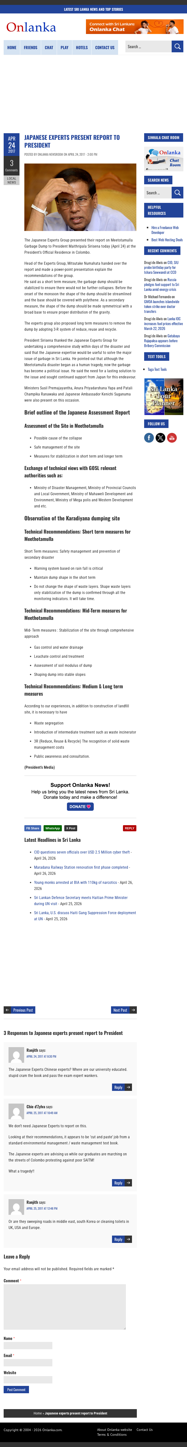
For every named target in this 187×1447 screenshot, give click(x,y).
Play (64, 47)
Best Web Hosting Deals (167, 239)
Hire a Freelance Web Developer (165, 230)
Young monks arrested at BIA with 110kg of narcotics (75, 882)
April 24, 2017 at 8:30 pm (41, 1056)
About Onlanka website (114, 1429)
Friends (30, 47)
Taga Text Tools (157, 369)
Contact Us (145, 1429)
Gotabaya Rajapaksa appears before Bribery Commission (162, 340)
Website (10, 1372)
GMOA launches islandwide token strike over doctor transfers (161, 306)
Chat (49, 47)
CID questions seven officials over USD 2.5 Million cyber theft (82, 852)
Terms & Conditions (112, 1434)
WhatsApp (53, 828)
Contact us (104, 47)
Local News (11, 180)
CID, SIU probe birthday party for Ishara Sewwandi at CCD (161, 267)
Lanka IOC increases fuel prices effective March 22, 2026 (163, 323)
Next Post (120, 1010)
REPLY (129, 828)
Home (11, 47)
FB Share (32, 828)
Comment (12, 1280)
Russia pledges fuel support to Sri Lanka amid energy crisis (161, 284)
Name (9, 1338)
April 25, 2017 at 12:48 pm (42, 1208)
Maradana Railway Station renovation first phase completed (81, 867)
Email (9, 1355)
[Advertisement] (93, 94)
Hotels (82, 47)
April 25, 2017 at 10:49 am (42, 1113)
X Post (70, 828)
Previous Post (23, 1010)
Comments (11, 169)
